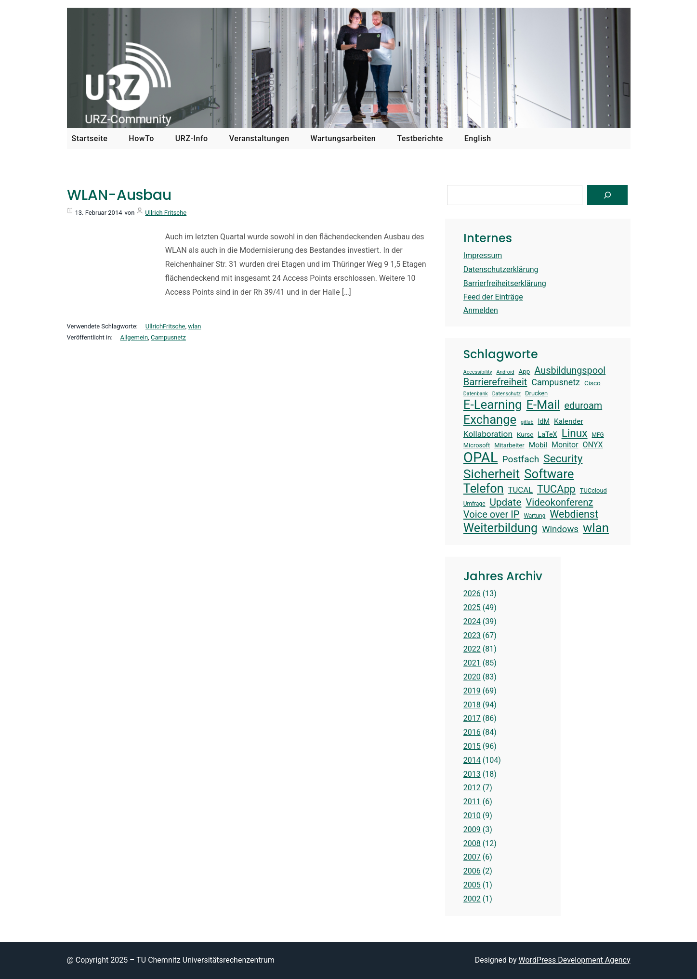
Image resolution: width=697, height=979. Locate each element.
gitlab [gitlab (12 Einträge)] (527, 422)
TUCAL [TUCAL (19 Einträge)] (520, 490)
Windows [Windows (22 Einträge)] (560, 529)
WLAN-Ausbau (119, 195)
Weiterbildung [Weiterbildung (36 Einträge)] (500, 528)
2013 (472, 774)
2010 (472, 815)
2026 (472, 593)
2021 (472, 662)
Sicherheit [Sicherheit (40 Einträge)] (491, 473)
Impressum (482, 255)
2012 (472, 787)
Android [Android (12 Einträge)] (505, 372)
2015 (472, 746)
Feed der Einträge (493, 296)
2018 (472, 704)
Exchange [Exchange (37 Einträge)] (489, 419)
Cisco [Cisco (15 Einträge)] (592, 383)
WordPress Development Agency (575, 960)
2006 (472, 870)
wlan (194, 326)
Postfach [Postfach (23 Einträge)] (520, 459)
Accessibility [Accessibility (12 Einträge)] (477, 372)
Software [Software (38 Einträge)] (549, 474)
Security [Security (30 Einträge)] (562, 458)
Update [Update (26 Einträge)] (505, 502)
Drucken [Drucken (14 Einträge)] (536, 393)
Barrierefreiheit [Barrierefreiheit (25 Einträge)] (495, 382)
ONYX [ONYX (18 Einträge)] (593, 444)
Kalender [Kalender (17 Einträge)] (568, 421)
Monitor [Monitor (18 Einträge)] (565, 444)
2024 (472, 621)
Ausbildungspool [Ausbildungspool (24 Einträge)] (569, 370)
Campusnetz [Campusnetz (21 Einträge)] (555, 382)
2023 (472, 635)
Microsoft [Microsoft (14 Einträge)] (476, 445)
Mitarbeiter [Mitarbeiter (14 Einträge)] (509, 445)
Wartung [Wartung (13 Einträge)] (534, 515)
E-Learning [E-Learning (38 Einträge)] (492, 404)
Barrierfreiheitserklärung (504, 283)
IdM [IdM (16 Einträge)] (544, 422)
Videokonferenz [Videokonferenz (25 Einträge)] (559, 502)
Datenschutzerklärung (501, 269)
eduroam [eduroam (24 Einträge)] (584, 405)
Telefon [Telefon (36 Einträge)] (483, 489)
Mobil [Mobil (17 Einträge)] (538, 445)
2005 (472, 884)
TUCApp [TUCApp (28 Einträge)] (556, 489)
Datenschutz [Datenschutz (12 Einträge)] (506, 394)
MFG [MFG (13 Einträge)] (598, 434)
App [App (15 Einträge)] (524, 371)
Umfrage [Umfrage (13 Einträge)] (474, 503)
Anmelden (480, 310)
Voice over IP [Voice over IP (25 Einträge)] (491, 514)
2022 (472, 648)
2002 (472, 898)
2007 (472, 857)
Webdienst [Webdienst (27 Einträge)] (574, 514)
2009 (472, 829)
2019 (472, 690)
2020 (472, 676)
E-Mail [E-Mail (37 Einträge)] (543, 404)
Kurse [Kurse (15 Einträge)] (525, 434)
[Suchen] (607, 195)
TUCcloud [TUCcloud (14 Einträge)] (593, 490)
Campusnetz (168, 337)
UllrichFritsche (165, 326)
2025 (472, 607)
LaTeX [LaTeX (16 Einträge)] (547, 435)
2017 (472, 718)
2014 (472, 760)
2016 (472, 732)
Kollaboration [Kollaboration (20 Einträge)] (488, 434)
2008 (472, 843)
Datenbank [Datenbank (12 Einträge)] (475, 394)
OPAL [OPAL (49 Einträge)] (480, 457)
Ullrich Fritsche (165, 212)
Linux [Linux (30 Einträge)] (575, 433)
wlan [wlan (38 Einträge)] (596, 528)
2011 (472, 801)
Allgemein (134, 337)
